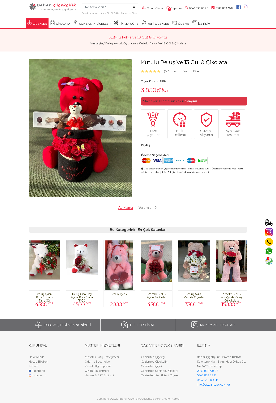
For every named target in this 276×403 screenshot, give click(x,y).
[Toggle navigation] (31, 16)
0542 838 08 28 (207, 371)
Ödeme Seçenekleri (98, 361)
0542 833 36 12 (206, 375)
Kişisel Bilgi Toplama (98, 366)
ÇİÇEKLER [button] (37, 22)
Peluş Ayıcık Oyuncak (120, 43)
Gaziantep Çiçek (152, 366)
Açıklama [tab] (125, 207)
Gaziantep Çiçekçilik (154, 361)
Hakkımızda (36, 357)
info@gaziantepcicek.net (213, 384)
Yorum (170, 71)
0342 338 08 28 (207, 380)
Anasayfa (96, 43)
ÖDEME (180, 22)
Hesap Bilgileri (38, 361)
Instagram (37, 375)
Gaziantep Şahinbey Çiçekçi (159, 371)
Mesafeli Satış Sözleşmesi (102, 357)
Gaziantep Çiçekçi (153, 357)
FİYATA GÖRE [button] (126, 22)
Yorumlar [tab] (148, 207)
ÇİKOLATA (60, 22)
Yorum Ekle (191, 71)
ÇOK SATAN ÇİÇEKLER (92, 22)
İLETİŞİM (201, 22)
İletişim (33, 366)
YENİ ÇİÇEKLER (155, 22)
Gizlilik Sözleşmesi (97, 371)
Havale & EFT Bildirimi (99, 375)
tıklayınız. (191, 101)
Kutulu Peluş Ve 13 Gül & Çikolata (162, 43)
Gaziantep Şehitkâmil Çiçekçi (160, 375)
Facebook (37, 371)
